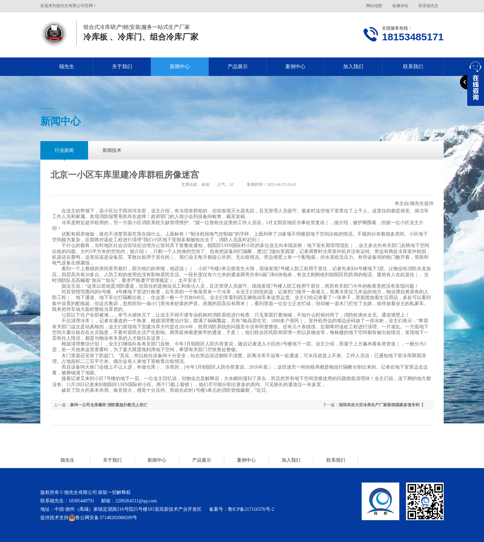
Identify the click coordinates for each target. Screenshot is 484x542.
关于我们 (122, 66)
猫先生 (66, 66)
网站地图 (374, 5)
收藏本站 (400, 5)
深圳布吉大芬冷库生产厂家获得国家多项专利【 (381, 405)
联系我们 (413, 66)
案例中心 (295, 66)
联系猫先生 (428, 5)
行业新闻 (64, 150)
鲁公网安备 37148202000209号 (103, 517)
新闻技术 (112, 150)
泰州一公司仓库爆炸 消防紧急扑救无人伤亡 (109, 405)
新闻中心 (180, 66)
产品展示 (238, 66)
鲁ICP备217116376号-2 (251, 509)
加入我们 (353, 66)
